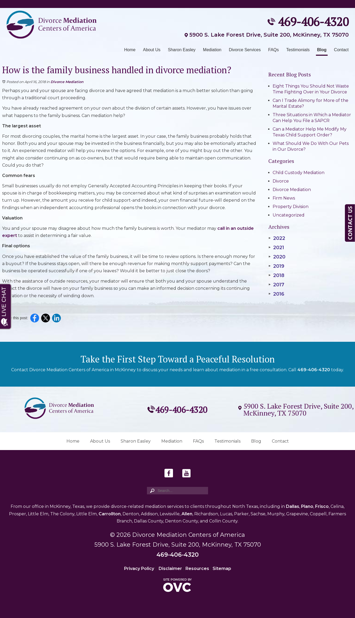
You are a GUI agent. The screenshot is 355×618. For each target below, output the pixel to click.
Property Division (290, 206)
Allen (186, 513)
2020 (276, 257)
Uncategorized (289, 215)
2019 (276, 266)
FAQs (273, 49)
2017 (276, 284)
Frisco (322, 506)
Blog (322, 49)
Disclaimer (170, 568)
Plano (307, 506)
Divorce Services (245, 49)
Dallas (292, 506)
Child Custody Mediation (298, 172)
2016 (276, 294)
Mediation (212, 49)
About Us (151, 49)
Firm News (284, 198)
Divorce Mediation (66, 82)
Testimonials (298, 49)
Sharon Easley (182, 49)
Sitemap (222, 568)
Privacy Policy (139, 568)
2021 (276, 247)
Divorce (281, 181)
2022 (276, 238)
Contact (341, 49)
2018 (276, 275)
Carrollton (110, 513)
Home (130, 49)
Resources (197, 568)
